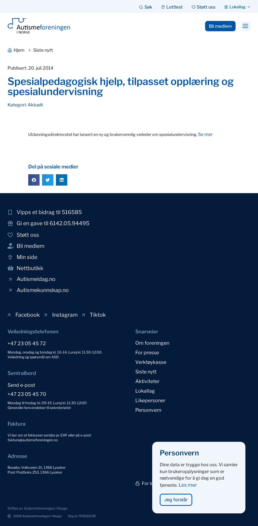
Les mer (188, 487)
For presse (147, 352)
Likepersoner (150, 400)
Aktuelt (35, 104)
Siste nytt (145, 372)
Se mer (205, 134)
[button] (245, 26)
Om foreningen (152, 343)
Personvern (148, 410)
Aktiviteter (147, 381)
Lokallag (145, 391)
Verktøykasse (150, 362)
